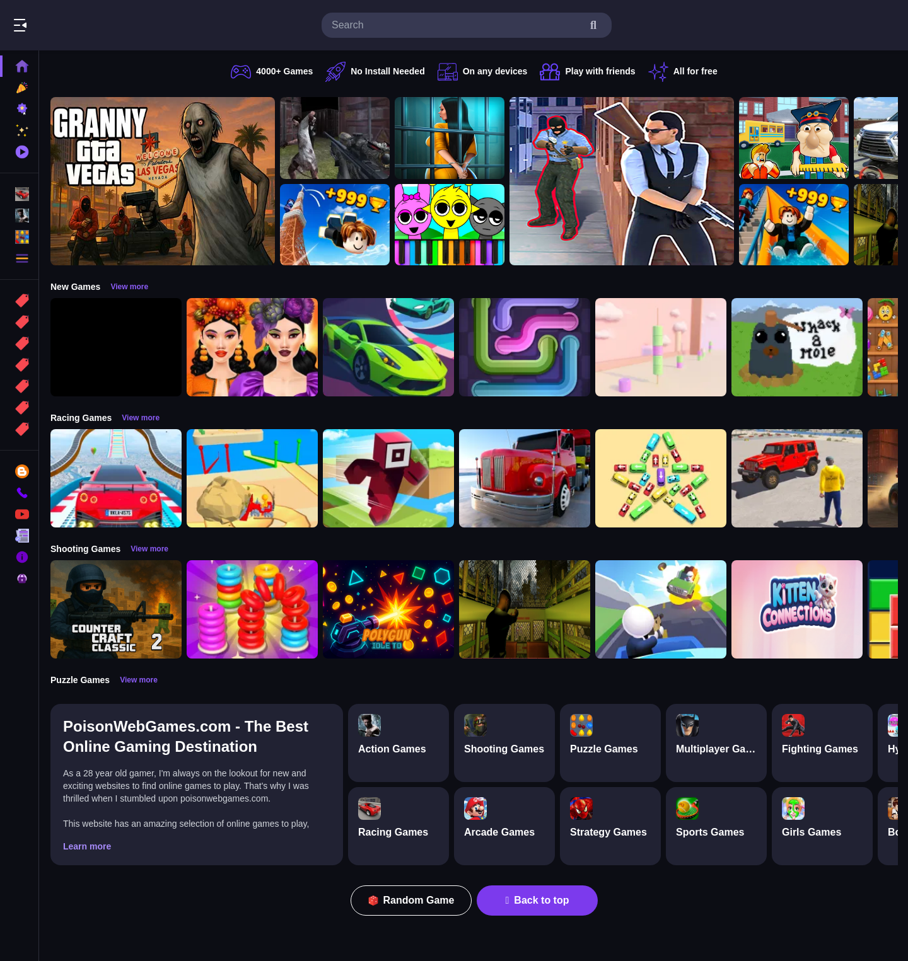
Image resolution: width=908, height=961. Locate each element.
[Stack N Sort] (252, 609)
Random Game (411, 900)
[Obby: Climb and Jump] (335, 225)
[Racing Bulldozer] (252, 478)
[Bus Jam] (660, 478)
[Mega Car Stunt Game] (116, 478)
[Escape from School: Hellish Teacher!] (794, 138)
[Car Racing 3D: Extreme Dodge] (388, 347)
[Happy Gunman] (660, 609)
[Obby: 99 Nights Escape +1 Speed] (116, 347)
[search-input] (456, 25)
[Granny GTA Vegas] (162, 181)
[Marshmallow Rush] (660, 347)
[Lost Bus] (524, 609)
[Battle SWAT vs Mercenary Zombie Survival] (335, 138)
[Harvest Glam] (252, 347)
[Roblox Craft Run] (388, 478)
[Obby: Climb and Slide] (794, 225)
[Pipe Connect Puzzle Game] (524, 347)
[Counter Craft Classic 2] (116, 609)
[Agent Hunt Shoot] (621, 181)
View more (129, 286)
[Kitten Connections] (797, 609)
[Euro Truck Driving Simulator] (524, 478)
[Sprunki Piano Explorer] (449, 225)
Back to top (537, 900)
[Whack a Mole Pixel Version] (797, 347)
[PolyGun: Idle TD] (388, 609)
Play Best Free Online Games (81, 25)
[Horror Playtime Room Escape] (449, 138)
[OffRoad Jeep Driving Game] (797, 478)
